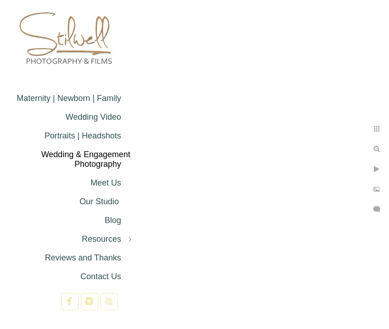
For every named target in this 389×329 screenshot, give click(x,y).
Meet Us (106, 182)
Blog (113, 220)
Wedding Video (93, 117)
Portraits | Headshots (82, 135)
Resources (101, 239)
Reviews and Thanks (83, 257)
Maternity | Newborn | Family (69, 98)
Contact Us (100, 276)
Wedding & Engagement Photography (85, 159)
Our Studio (100, 201)
